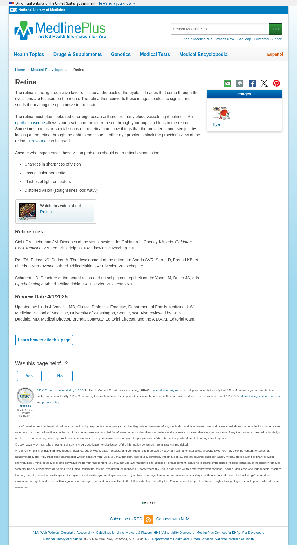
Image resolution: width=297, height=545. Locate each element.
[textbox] (220, 29)
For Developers (253, 532)
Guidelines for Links (110, 532)
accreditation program (165, 390)
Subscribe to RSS (131, 519)
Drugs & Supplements (77, 54)
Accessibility (85, 532)
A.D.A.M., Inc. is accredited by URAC (60, 390)
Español (275, 54)
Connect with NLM (172, 519)
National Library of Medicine (42, 10)
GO (275, 29)
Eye (216, 124)
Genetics (121, 54)
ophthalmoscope (30, 122)
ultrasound (37, 141)
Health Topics (29, 54)
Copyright (68, 532)
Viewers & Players (139, 532)
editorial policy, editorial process (260, 396)
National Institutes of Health (234, 539)
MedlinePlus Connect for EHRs (218, 532)
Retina (46, 211)
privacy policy (50, 402)
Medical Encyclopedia (203, 54)
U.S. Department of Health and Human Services (179, 539)
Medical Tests (155, 54)
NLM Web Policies (46, 532)
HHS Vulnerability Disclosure (174, 532)
